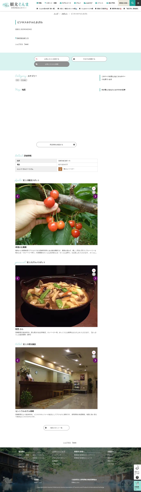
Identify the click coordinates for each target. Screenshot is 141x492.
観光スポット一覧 (53, 428)
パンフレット (37, 472)
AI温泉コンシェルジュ (38, 459)
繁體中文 (111, 458)
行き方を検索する (84, 59)
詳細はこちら (38, 482)
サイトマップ (56, 455)
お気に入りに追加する (47, 59)
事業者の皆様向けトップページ (84, 455)
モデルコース (23, 458)
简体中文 (111, 461)
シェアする (19, 44)
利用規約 (55, 461)
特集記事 (22, 467)
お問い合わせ (56, 464)
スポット (65, 14)
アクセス (35, 463)
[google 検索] (132, 3)
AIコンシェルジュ (38, 455)
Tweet (26, 44)
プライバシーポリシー (59, 458)
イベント (22, 470)
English (110, 455)
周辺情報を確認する (62, 144)
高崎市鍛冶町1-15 (23, 38)
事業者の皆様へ (123, 3)
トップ (56, 14)
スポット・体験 (24, 455)
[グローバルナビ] (138, 3)
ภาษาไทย (111, 464)
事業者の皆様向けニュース (83, 458)
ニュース (35, 469)
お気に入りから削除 (47, 64)
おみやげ (22, 464)
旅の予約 (35, 466)
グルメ (21, 461)
